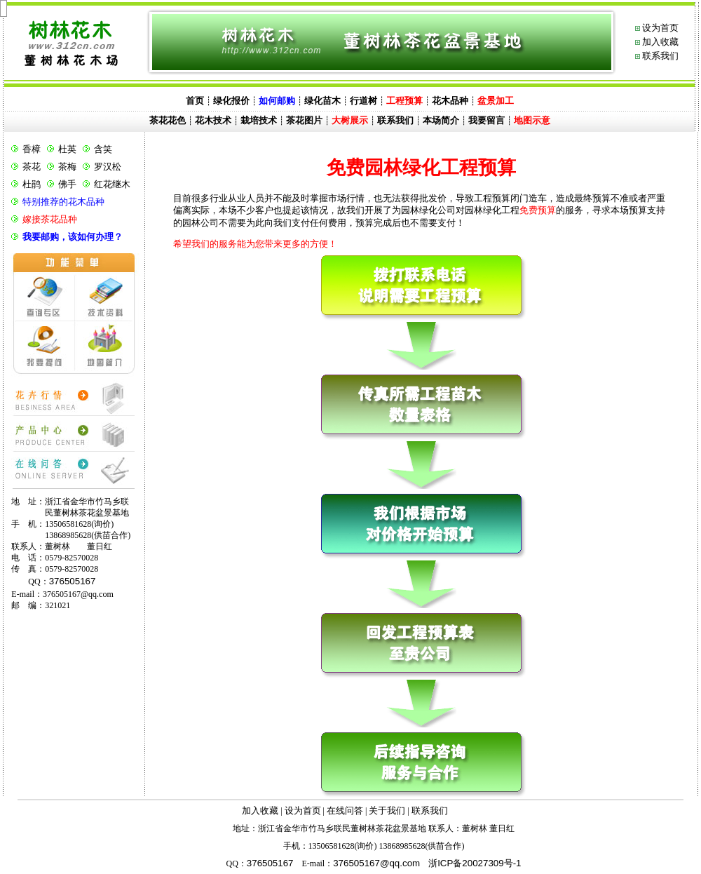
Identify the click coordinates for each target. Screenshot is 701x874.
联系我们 (660, 56)
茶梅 (67, 166)
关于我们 (387, 810)
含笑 (103, 149)
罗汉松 (107, 166)
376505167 (72, 581)
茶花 (31, 166)
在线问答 (345, 810)
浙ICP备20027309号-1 (474, 863)
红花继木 (112, 184)
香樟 (31, 149)
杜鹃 (31, 184)
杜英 (67, 149)
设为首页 (660, 27)
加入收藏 (660, 41)
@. (376, 863)
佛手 (67, 184)
